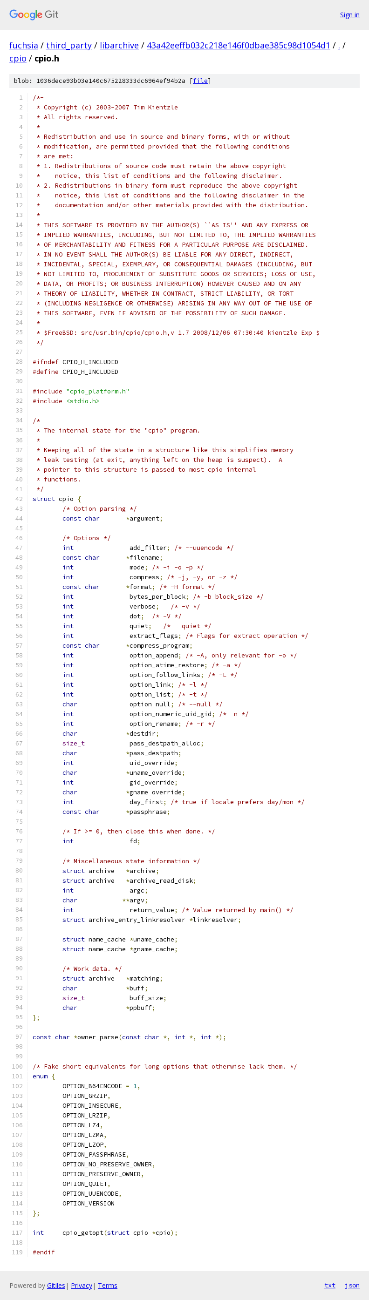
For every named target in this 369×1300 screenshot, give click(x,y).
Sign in (350, 14)
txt (329, 1285)
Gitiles (56, 1285)
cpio (18, 58)
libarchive (119, 45)
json (352, 1285)
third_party (69, 45)
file (200, 81)
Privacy (81, 1285)
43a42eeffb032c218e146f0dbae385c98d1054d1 (238, 45)
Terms (107, 1285)
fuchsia (23, 45)
